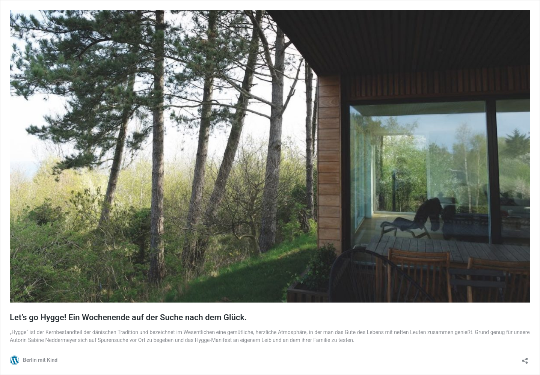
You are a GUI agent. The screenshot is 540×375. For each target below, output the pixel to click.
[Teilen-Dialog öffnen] (525, 358)
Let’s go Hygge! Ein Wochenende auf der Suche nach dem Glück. (128, 317)
